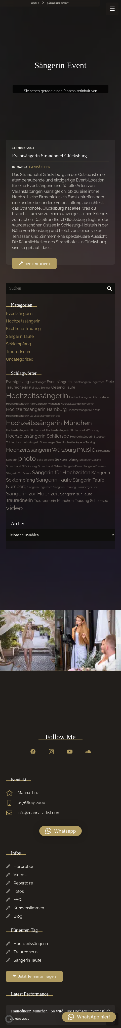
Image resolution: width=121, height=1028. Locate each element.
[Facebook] (32, 751)
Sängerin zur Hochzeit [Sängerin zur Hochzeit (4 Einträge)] (32, 493)
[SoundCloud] (88, 751)
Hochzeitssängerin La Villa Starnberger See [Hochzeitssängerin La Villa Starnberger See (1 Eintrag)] (33, 415)
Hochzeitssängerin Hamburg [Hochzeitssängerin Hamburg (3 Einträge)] (36, 409)
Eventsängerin (39, 167)
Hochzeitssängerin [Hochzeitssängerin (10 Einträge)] (37, 395)
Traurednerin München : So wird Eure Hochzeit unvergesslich (61, 1011)
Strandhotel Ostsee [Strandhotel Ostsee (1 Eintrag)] (50, 466)
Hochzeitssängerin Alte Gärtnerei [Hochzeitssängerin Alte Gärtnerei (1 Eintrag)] (89, 397)
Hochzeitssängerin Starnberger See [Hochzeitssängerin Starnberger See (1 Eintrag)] (38, 442)
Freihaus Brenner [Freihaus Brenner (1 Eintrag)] (39, 387)
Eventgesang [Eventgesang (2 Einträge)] (17, 382)
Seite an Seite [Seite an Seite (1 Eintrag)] (45, 459)
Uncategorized (19, 359)
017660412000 (31, 802)
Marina (22, 167)
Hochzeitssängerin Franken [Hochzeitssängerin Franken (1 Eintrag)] (77, 403)
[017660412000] (12, 803)
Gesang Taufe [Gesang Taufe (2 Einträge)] (63, 387)
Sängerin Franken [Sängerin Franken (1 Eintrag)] (94, 466)
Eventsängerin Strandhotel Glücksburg (49, 155)
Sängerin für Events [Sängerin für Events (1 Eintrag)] (18, 473)
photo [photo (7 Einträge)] (27, 458)
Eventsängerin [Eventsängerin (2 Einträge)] (59, 382)
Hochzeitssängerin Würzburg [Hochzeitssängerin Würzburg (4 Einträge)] (41, 450)
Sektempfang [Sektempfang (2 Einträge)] (66, 459)
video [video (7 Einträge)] (14, 508)
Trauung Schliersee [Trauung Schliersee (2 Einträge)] (91, 500)
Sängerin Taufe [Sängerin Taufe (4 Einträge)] (54, 480)
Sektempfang (18, 344)
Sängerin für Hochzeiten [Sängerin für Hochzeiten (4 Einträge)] (61, 472)
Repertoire (23, 883)
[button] (60, 831)
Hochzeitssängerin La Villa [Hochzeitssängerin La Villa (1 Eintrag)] (84, 409)
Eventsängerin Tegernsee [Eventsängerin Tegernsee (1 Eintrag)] (88, 382)
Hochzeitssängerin (23, 321)
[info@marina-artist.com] (12, 813)
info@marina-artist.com (39, 812)
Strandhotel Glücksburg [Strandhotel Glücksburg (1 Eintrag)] (21, 466)
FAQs (18, 899)
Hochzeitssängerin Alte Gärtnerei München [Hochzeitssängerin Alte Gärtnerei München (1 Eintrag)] (33, 403)
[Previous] (118, 640)
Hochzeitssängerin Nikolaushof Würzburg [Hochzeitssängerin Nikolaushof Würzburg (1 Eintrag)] (72, 430)
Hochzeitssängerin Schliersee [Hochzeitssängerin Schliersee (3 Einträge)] (37, 436)
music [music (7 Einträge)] (86, 449)
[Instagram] (51, 751)
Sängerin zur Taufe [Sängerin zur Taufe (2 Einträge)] (76, 494)
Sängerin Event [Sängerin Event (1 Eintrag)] (73, 466)
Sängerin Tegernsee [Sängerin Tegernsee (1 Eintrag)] (39, 487)
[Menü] (112, 9)
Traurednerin (18, 351)
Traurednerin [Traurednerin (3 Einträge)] (19, 500)
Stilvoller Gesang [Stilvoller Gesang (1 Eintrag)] (90, 459)
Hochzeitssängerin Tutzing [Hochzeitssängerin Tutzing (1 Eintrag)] (78, 442)
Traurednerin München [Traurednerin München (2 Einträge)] (54, 500)
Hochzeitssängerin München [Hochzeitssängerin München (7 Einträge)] (49, 423)
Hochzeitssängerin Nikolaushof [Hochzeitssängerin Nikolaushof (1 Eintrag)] (25, 430)
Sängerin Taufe (20, 336)
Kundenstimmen (29, 908)
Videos (20, 874)
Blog (18, 916)
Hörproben (24, 866)
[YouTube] (69, 751)
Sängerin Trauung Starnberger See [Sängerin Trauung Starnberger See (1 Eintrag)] (75, 487)
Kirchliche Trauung (23, 328)
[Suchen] (60, 288)
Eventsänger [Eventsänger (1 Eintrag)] (38, 382)
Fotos (19, 891)
